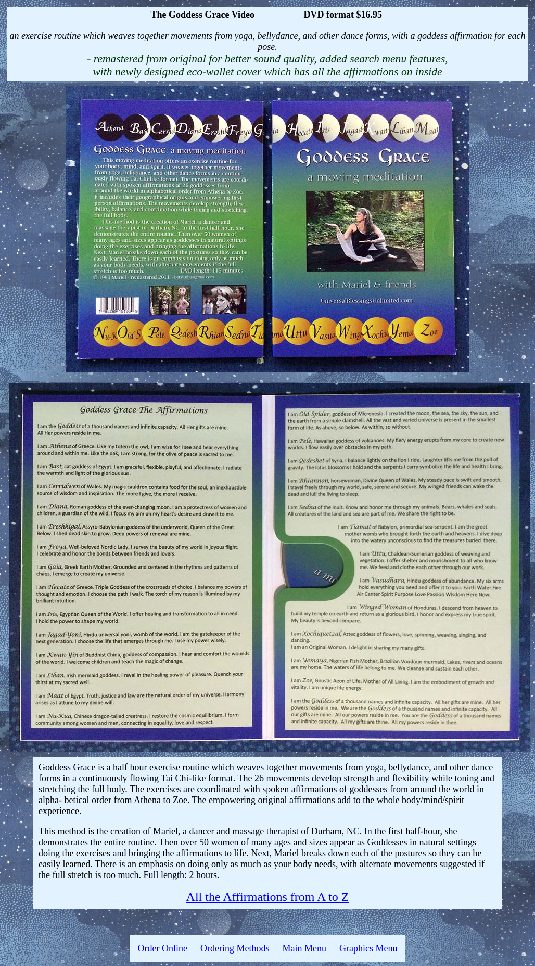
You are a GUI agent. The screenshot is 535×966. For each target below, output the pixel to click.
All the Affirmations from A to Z (267, 897)
